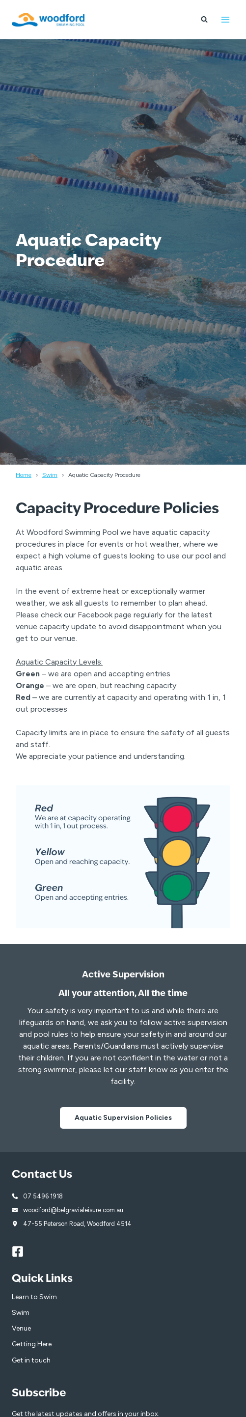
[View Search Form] (204, 20)
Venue (21, 1328)
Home (23, 475)
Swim (49, 475)
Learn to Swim (34, 1297)
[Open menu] (225, 19)
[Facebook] (22, 1251)
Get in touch (31, 1360)
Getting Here (32, 1344)
